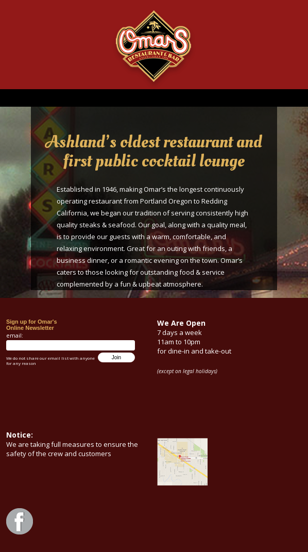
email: (14, 335)
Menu (154, 98)
